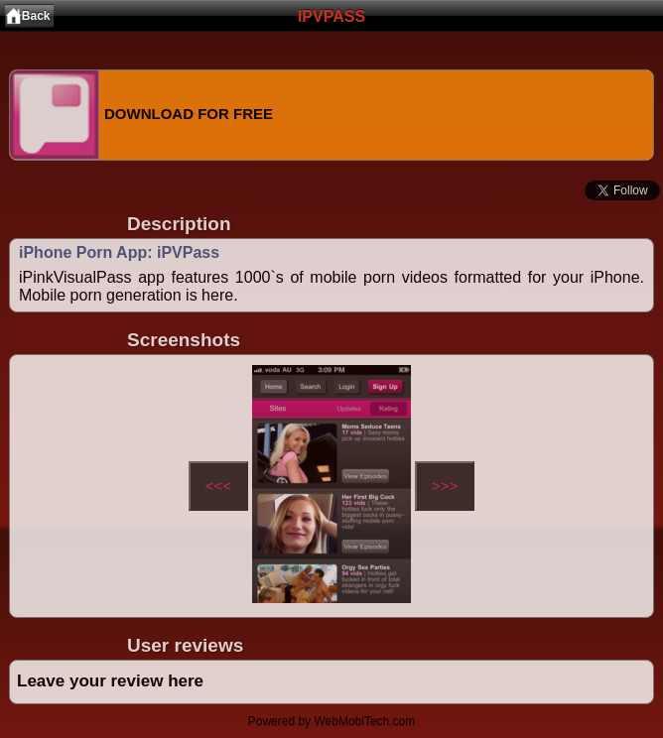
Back (36, 16)
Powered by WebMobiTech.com (332, 721)
